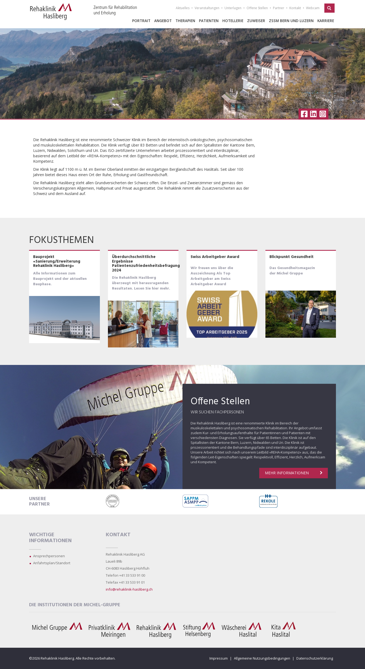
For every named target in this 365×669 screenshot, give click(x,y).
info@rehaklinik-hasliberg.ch (129, 589)
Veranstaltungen (207, 8)
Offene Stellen (257, 8)
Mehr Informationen (293, 472)
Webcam (313, 8)
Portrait (141, 20)
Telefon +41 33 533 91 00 (125, 575)
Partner (278, 8)
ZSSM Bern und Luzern (291, 20)
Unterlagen (232, 8)
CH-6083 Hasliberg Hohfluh (127, 568)
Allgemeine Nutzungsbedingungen (262, 658)
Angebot (163, 20)
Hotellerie (232, 20)
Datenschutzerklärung (314, 658)
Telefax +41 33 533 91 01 (125, 582)
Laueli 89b (114, 561)
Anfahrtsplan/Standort (51, 562)
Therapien (185, 20)
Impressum (218, 658)
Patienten (209, 20)
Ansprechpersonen (49, 555)
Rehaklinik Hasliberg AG (125, 554)
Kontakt (295, 8)
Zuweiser (256, 20)
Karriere (325, 20)
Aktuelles (182, 8)
